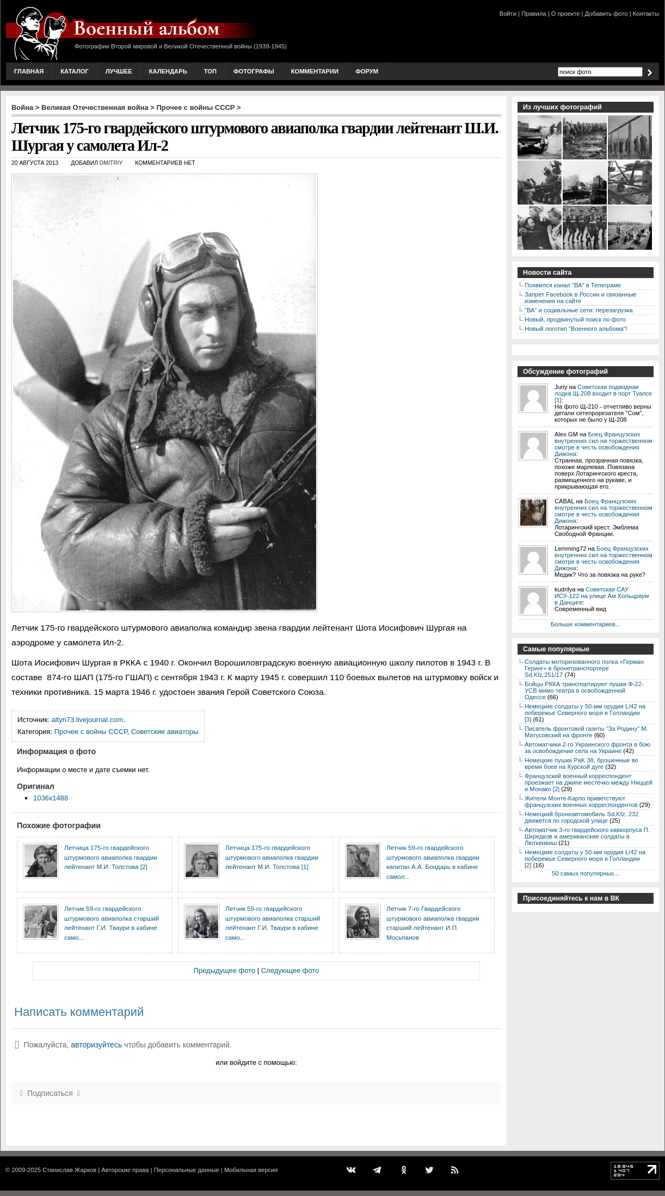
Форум (366, 71)
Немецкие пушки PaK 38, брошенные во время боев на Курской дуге (581, 763)
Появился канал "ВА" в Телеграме (573, 285)
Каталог (74, 71)
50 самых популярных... (585, 873)
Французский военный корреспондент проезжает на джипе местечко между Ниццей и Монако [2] (588, 782)
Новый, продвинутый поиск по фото (575, 319)
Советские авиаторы (165, 732)
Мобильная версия (251, 1170)
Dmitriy (111, 163)
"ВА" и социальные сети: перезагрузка (579, 310)
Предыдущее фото (224, 970)
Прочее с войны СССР (196, 107)
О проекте (565, 13)
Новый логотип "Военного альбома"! (576, 328)
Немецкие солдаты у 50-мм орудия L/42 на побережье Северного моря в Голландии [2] (585, 858)
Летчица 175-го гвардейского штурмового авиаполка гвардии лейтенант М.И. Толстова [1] (271, 857)
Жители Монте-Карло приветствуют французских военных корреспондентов (581, 801)
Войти (508, 13)
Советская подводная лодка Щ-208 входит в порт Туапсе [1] (603, 393)
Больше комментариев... (585, 624)
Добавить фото (606, 13)
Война (22, 107)
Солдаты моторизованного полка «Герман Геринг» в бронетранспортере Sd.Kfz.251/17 (584, 668)
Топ (210, 71)
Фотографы (253, 71)
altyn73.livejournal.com (88, 720)
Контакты (646, 13)
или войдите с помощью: (256, 1062)
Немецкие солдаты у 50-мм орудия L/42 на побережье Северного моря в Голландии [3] (585, 713)
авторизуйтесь (96, 1044)
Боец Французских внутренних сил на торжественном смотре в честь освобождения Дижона (603, 444)
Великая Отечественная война (95, 107)
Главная (29, 71)
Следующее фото (290, 970)
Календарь (168, 71)
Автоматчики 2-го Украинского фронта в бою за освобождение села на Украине (587, 747)
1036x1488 (50, 798)
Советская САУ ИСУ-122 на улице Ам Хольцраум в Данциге (602, 596)
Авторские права (125, 1170)
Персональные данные (186, 1170)
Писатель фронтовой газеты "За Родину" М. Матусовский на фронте (586, 731)
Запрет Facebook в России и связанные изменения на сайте (580, 297)
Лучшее (119, 71)
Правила (533, 13)
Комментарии (314, 71)
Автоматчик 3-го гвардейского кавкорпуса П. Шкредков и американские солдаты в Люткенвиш (587, 836)
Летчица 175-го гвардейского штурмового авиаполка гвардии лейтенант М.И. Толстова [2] (110, 857)
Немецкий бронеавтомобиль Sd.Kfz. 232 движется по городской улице (581, 817)
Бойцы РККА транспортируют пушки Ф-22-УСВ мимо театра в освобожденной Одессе (584, 690)
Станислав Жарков (69, 1170)
